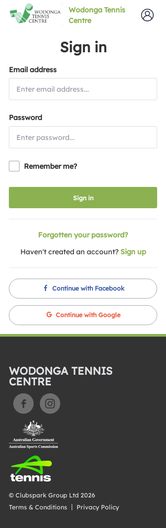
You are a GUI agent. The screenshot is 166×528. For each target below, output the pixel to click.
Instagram (50, 403)
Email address (33, 69)
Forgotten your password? (83, 234)
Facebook (23, 403)
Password (25, 117)
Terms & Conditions (38, 507)
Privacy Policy (98, 507)
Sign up (133, 251)
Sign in (83, 198)
